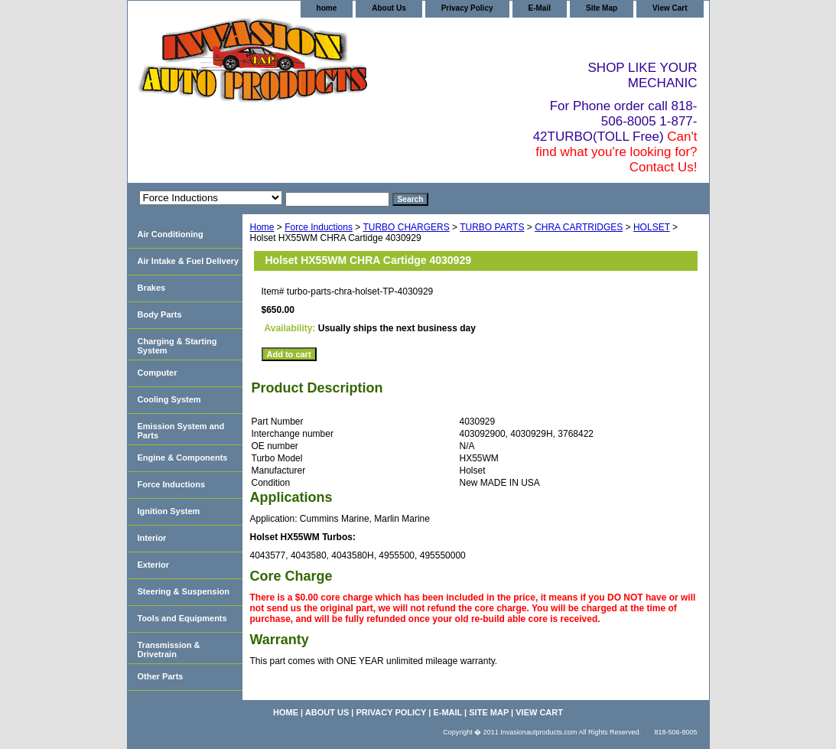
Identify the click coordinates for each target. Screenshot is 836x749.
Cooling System (169, 399)
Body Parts (160, 314)
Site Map (601, 8)
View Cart (669, 8)
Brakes (152, 287)
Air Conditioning (170, 234)
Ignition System (169, 511)
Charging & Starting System (177, 346)
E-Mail (540, 8)
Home (262, 227)
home (327, 8)
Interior (152, 537)
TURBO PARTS (492, 227)
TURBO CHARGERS (406, 227)
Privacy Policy (467, 8)
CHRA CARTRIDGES (579, 227)
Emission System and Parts (181, 431)
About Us (388, 8)
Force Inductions (319, 227)
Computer (157, 372)
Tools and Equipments (182, 618)
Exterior (154, 564)
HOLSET (651, 227)
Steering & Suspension (183, 591)
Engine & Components (183, 457)
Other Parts (161, 676)
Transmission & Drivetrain (169, 649)
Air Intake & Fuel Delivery (188, 260)
